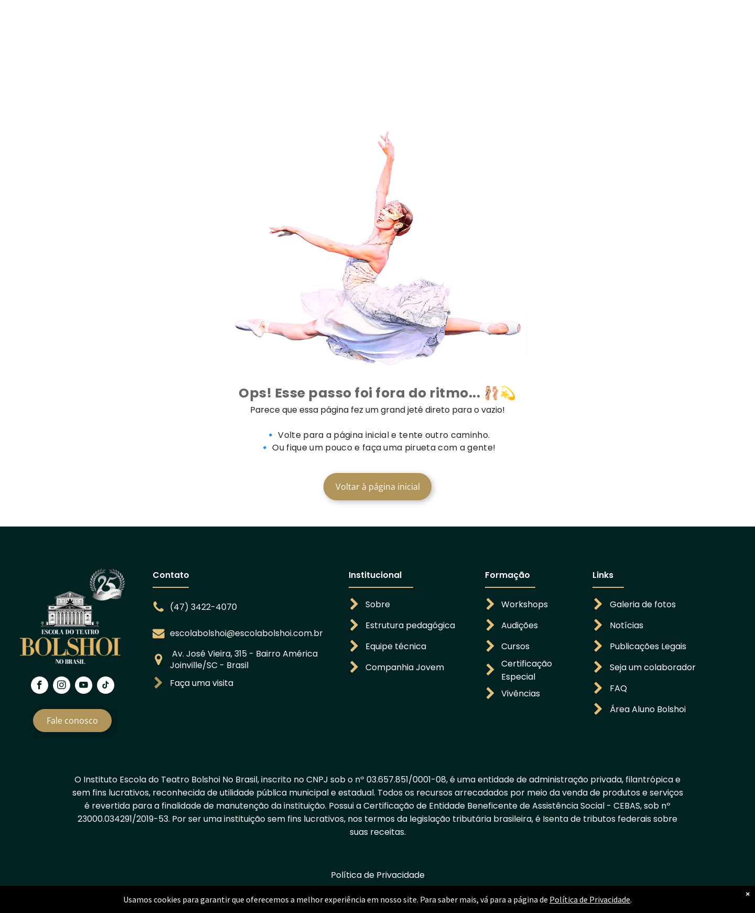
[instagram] (61, 686)
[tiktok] (105, 686)
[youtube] (83, 686)
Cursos (515, 646)
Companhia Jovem (404, 667)
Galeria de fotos (643, 604)
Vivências (520, 694)
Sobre (377, 604)
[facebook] (39, 686)
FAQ (618, 688)
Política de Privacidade (378, 875)
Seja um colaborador (653, 667)
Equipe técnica (395, 646)
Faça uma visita (201, 683)
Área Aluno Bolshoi (648, 709)
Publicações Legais (648, 646)
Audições (519, 625)
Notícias (626, 625)
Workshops (524, 604)
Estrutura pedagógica (410, 625)
